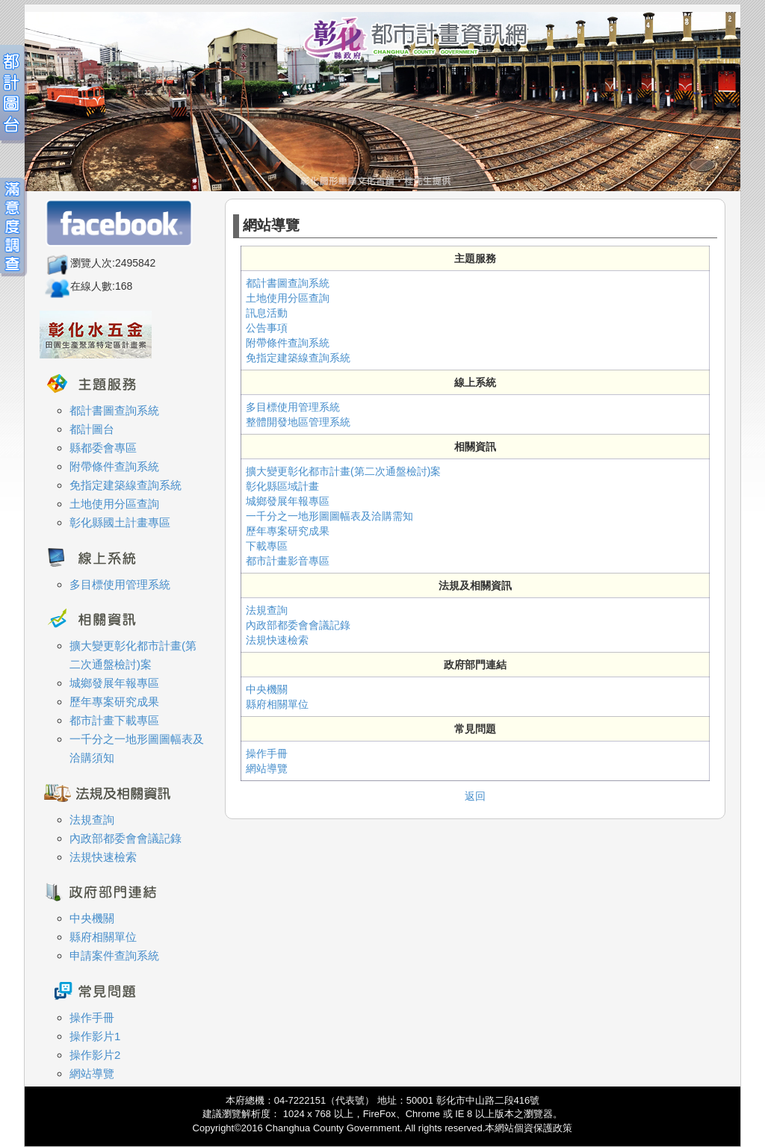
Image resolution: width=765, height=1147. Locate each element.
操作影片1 (94, 1036)
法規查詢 (267, 610)
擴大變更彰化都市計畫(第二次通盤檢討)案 (343, 471)
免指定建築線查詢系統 (298, 358)
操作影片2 (94, 1054)
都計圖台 (91, 429)
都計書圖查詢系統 (287, 283)
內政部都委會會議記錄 (298, 625)
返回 (475, 796)
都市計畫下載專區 (114, 720)
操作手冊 (267, 753)
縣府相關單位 (277, 704)
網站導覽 (267, 768)
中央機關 (267, 689)
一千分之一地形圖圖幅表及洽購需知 (329, 516)
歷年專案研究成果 (287, 531)
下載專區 (267, 546)
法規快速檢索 (277, 640)
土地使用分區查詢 (287, 298)
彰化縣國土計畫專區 (119, 522)
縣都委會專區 (103, 447)
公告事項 (267, 328)
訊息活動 (267, 313)
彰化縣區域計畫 (282, 486)
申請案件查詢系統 (114, 955)
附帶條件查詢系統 (287, 343)
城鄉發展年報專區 (287, 501)
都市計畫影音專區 (287, 561)
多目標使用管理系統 (293, 407)
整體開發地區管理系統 (298, 422)
